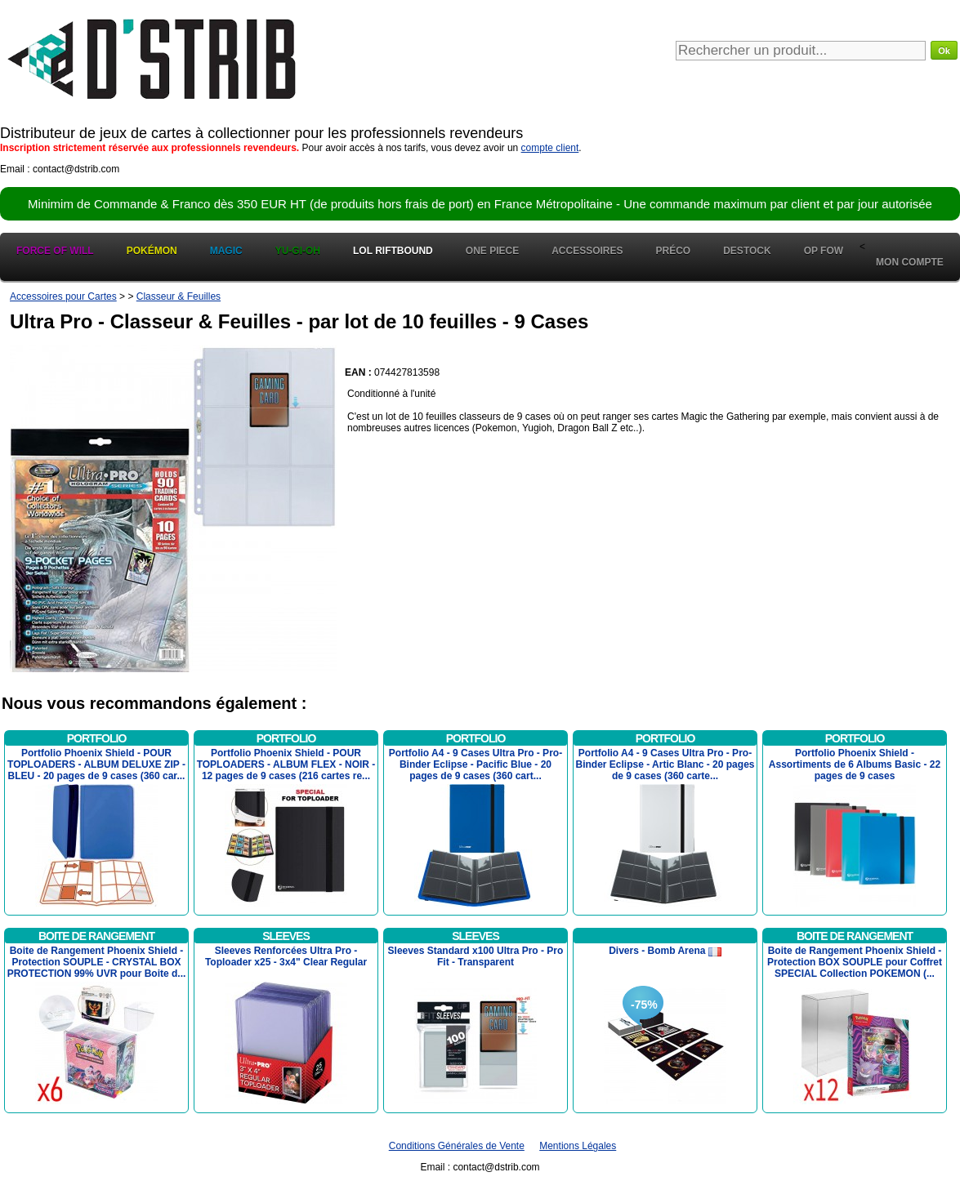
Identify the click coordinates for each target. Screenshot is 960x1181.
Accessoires (587, 250)
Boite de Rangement (96, 936)
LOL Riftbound (393, 250)
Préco (673, 250)
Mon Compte (910, 262)
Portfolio (97, 738)
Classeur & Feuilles (178, 296)
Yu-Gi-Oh (297, 250)
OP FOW (823, 250)
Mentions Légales (577, 1146)
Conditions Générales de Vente (457, 1146)
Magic (226, 250)
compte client (550, 148)
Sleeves (286, 936)
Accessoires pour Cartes (63, 296)
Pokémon (152, 250)
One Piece (492, 250)
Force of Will (55, 250)
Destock (746, 250)
